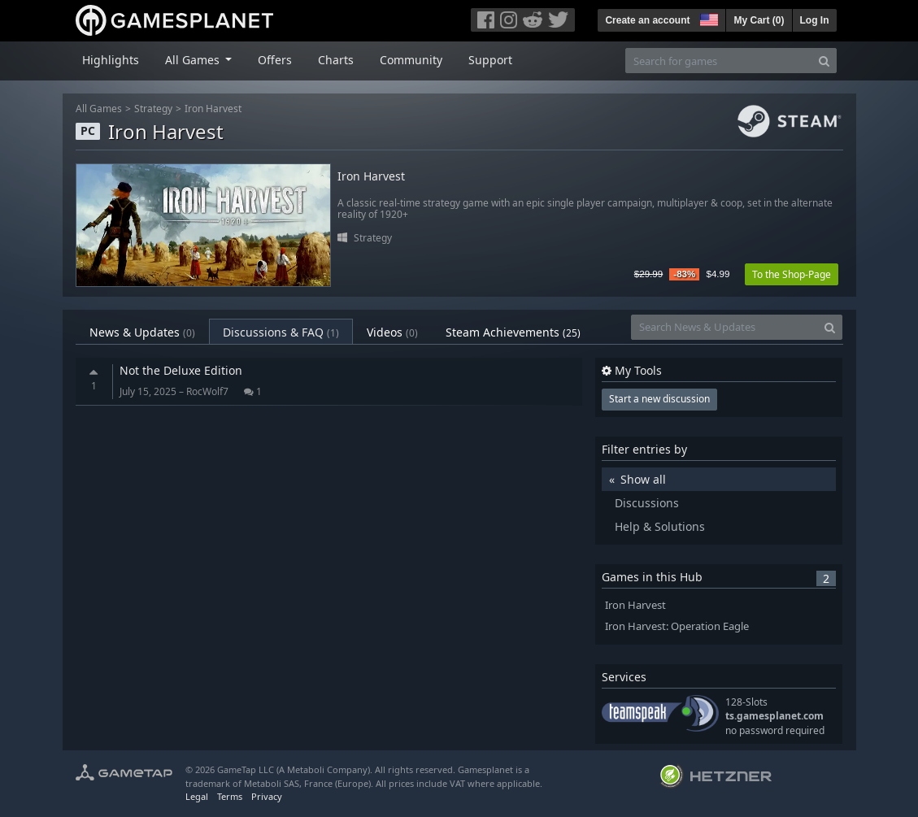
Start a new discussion (659, 399)
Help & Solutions (660, 526)
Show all (643, 479)
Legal (196, 796)
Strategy (153, 108)
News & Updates (142, 332)
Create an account (647, 20)
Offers (275, 59)
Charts (336, 59)
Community (411, 59)
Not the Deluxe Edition (181, 370)
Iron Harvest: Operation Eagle (677, 626)
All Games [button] (194, 59)
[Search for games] (718, 60)
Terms (229, 796)
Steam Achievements (513, 332)
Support (490, 59)
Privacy (266, 796)
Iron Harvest (213, 108)
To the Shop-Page (791, 274)
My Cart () (758, 20)
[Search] (824, 60)
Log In (814, 20)
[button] (707, 18)
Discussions (647, 503)
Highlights (110, 59)
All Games (99, 108)
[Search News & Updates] (724, 327)
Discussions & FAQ (281, 332)
